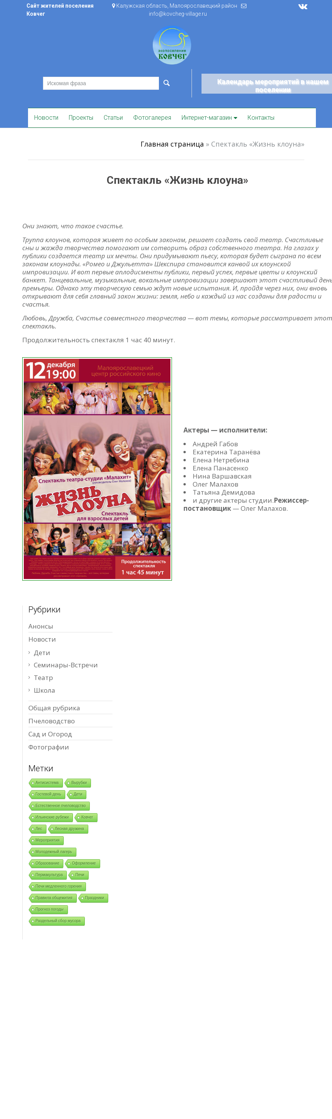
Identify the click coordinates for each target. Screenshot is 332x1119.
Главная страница (172, 144)
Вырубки (79, 783)
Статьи (113, 117)
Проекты (81, 117)
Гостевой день (48, 794)
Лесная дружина (69, 829)
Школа (44, 690)
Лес (39, 829)
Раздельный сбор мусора (58, 921)
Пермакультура (49, 875)
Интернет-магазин (207, 117)
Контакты (261, 117)
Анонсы (40, 626)
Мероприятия (48, 840)
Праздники (94, 898)
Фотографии (48, 747)
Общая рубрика (54, 708)
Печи (79, 875)
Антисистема (47, 783)
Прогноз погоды (50, 909)
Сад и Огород (50, 734)
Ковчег (87, 817)
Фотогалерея (152, 117)
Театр (43, 677)
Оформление (84, 863)
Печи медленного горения (59, 886)
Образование (47, 863)
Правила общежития (54, 898)
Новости (46, 117)
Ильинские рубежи (52, 817)
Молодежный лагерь (54, 852)
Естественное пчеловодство (61, 806)
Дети (42, 653)
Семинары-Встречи (66, 665)
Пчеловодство (51, 721)
